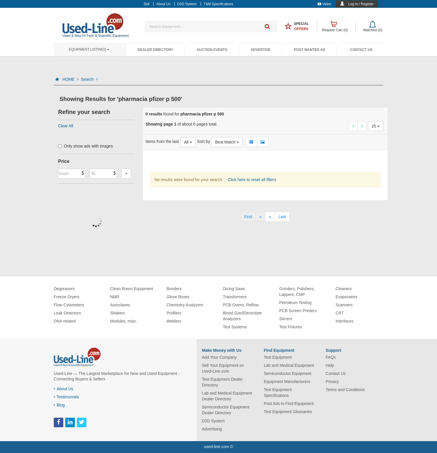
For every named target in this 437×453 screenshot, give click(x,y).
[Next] (270, 217)
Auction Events (212, 50)
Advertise (261, 50)
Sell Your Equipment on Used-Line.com (223, 368)
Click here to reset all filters (251, 179)
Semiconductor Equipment (287, 373)
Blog (59, 405)
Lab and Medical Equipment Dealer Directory (227, 396)
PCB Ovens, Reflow (241, 305)
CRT (340, 313)
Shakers (117, 313)
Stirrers (285, 318)
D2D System (213, 421)
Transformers (235, 296)
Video (324, 4)
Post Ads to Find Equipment (289, 403)
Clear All (65, 126)
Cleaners (344, 288)
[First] (248, 217)
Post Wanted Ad (309, 50)
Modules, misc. (123, 321)
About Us (63, 388)
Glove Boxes (177, 296)
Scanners (344, 305)
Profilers (173, 313)
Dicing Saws (234, 288)
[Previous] (260, 217)
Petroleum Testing (295, 302)
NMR (114, 296)
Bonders (174, 288)
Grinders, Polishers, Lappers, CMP (297, 291)
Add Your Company (219, 357)
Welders (173, 321)
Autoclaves (120, 305)
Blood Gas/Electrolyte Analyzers (242, 316)
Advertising (212, 429)
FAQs (331, 357)
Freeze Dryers (66, 296)
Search (89, 79)
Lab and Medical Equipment (289, 365)
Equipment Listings (89, 49)
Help (330, 365)
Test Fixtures (290, 327)
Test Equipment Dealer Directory (222, 382)
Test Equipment (278, 357)
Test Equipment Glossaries (288, 411)
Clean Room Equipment (131, 288)
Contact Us (361, 50)
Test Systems (235, 327)
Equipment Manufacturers (287, 381)
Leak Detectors (67, 313)
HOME (70, 79)
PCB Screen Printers (297, 310)
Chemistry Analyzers (184, 305)
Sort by (203, 141)
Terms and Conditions (345, 389)
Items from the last (162, 141)
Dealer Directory (155, 50)
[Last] (282, 217)
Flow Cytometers (69, 305)
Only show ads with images (85, 146)
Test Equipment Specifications (278, 392)
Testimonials (66, 397)
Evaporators (346, 296)
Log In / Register (361, 4)
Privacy (332, 381)
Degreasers (64, 288)
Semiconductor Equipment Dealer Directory (225, 410)
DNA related (64, 321)
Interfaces (344, 321)
